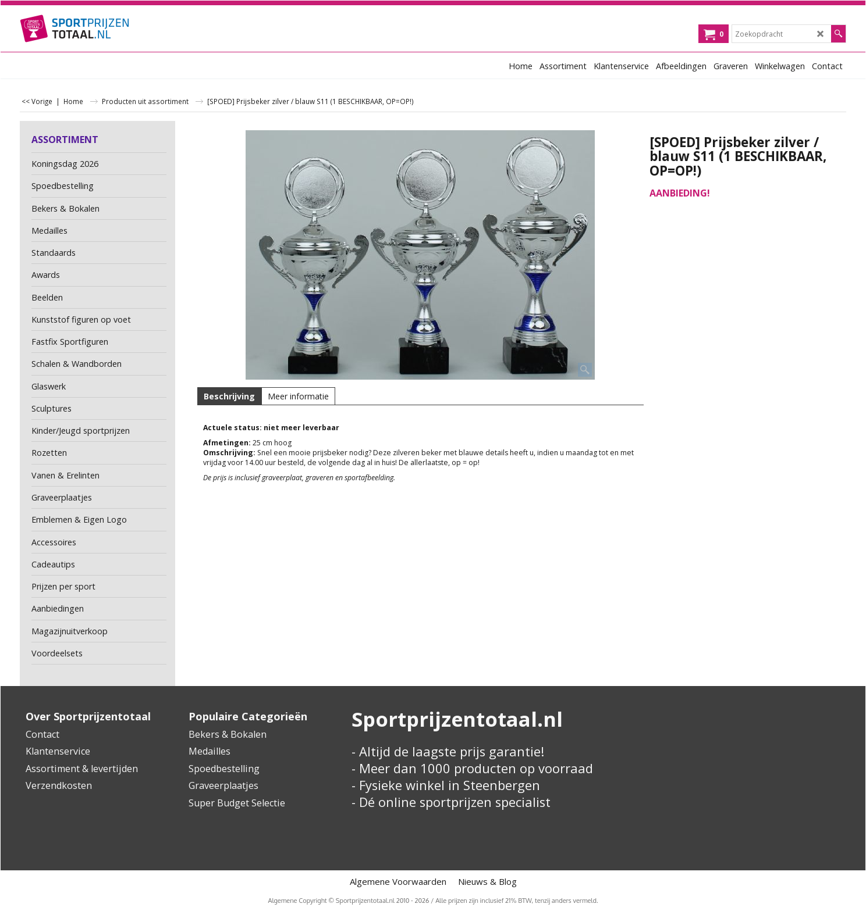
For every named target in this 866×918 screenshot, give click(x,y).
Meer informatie (298, 396)
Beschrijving (229, 396)
